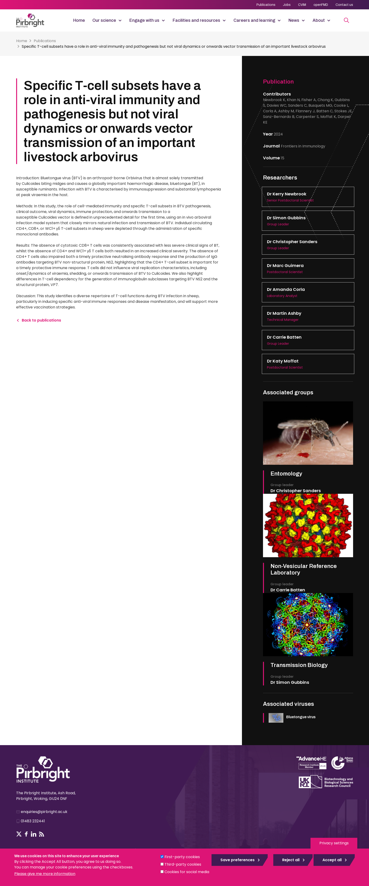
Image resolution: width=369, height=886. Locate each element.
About (319, 20)
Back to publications (41, 320)
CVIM (302, 5)
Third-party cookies (182, 864)
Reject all (291, 860)
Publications (265, 5)
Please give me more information (44, 873)
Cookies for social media (186, 872)
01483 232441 (33, 821)
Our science (104, 20)
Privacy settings (334, 843)
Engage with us (144, 20)
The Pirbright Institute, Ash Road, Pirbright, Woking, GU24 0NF (46, 795)
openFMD (321, 5)
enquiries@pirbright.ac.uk (44, 811)
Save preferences (237, 860)
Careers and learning (254, 20)
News (294, 20)
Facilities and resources (196, 20)
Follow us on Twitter (19, 834)
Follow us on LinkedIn (33, 834)
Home (79, 20)
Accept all (332, 860)
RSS (41, 834)
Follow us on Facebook (26, 834)
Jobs (287, 5)
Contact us (344, 5)
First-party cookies (182, 857)
